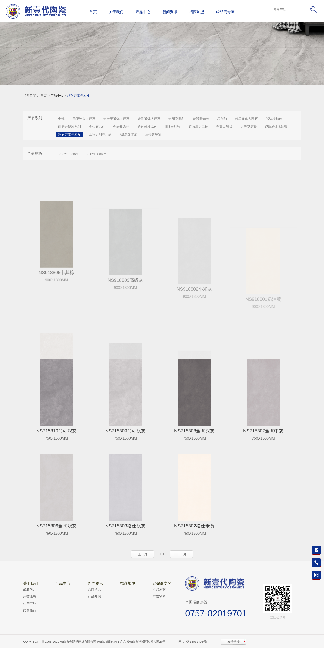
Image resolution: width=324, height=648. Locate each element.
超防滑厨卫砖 (198, 126)
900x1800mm (96, 154)
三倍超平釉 (153, 134)
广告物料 (159, 596)
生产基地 (29, 603)
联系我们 (29, 611)
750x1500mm (69, 154)
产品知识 (94, 596)
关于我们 (116, 12)
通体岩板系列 (147, 126)
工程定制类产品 (100, 134)
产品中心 (143, 12)
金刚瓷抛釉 (176, 119)
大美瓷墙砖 (248, 126)
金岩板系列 (121, 126)
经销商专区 (225, 12)
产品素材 (159, 589)
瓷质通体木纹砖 (276, 126)
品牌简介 (29, 589)
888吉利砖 (172, 126)
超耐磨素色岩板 (78, 95)
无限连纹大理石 (84, 119)
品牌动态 (94, 589)
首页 (93, 12)
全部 (61, 119)
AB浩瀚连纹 (128, 134)
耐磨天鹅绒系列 (69, 126)
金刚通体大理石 (149, 119)
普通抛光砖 (201, 119)
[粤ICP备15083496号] (192, 641)
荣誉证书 (29, 596)
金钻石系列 (97, 126)
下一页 (181, 554)
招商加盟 (196, 12)
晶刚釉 (222, 119)
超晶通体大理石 (246, 119)
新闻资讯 (169, 12)
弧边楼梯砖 (274, 119)
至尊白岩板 (224, 126)
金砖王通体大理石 (116, 119)
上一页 (142, 554)
